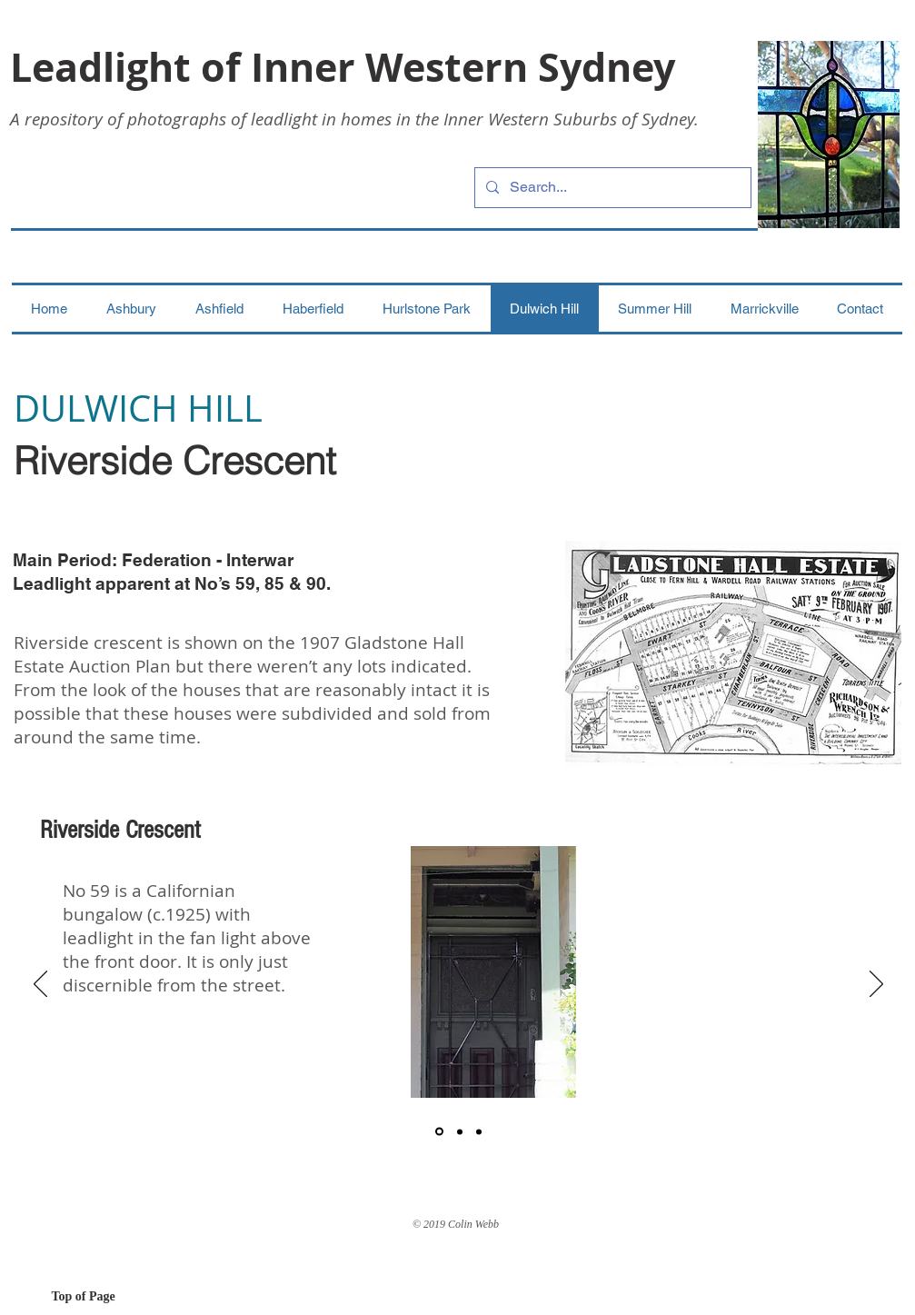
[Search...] (611, 187)
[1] (439, 1132)
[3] (479, 1131)
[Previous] (40, 985)
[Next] (876, 985)
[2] (459, 1131)
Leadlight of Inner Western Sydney (342, 67)
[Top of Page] (116, 1297)
